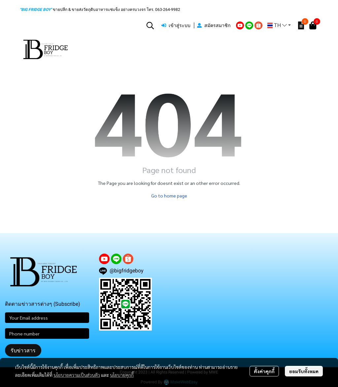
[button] (150, 25)
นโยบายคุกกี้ (122, 375)
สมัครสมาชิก (213, 25)
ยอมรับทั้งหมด (304, 371)
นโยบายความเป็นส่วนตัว (76, 375)
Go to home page (169, 195)
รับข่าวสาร (23, 350)
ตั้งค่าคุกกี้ (264, 371)
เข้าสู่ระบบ (175, 25)
